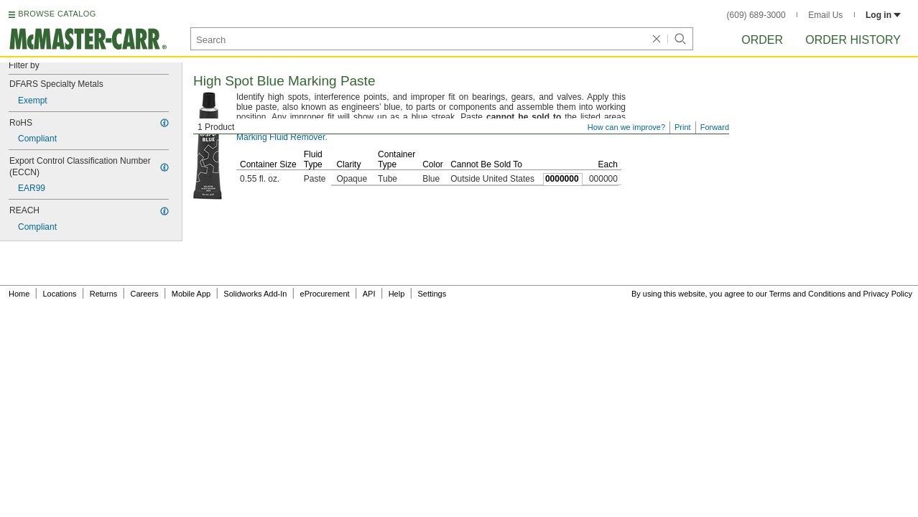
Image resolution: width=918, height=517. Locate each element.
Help (397, 293)
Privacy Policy (887, 293)
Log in (883, 15)
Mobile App (191, 293)
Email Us (825, 15)
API (369, 293)
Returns (104, 293)
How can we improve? (626, 127)
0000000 (562, 179)
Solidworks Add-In (255, 293)
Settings (431, 293)
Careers (144, 293)
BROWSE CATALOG (57, 13)
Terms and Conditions (807, 293)
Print (682, 127)
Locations (60, 293)
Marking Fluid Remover (280, 137)
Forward (714, 127)
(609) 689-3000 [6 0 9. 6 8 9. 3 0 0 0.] (756, 15)
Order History (853, 40)
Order (762, 40)
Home (19, 293)
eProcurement (325, 293)
